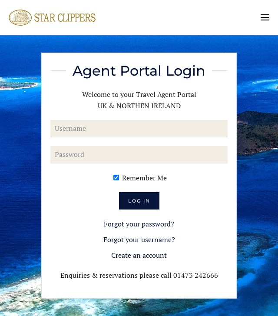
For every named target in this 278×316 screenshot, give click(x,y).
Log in (139, 201)
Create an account (139, 255)
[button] (265, 17)
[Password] (139, 154)
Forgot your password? (139, 224)
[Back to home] (52, 17)
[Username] (139, 128)
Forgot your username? (139, 239)
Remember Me (140, 178)
